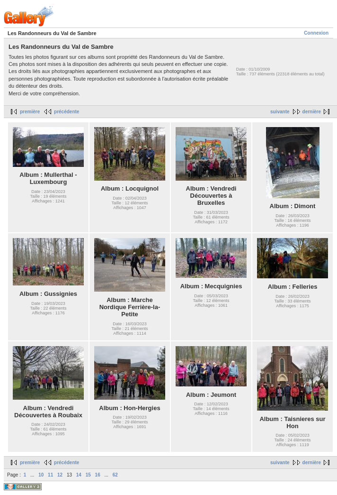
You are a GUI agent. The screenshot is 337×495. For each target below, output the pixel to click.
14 (78, 474)
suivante (280, 111)
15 (88, 474)
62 (115, 474)
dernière (311, 111)
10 (41, 474)
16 (97, 474)
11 (50, 474)
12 (59, 474)
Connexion (316, 33)
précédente (66, 111)
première (30, 111)
